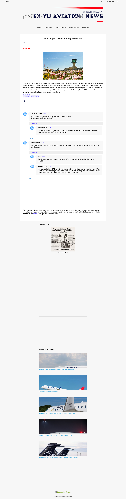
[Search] (118, 1)
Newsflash (35, 96)
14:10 (43, 156)
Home (7, 1)
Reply (31, 138)
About (39, 27)
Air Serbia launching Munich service (48, 391)
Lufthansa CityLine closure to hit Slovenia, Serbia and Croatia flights (57, 413)
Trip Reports (60, 27)
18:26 (49, 128)
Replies (35, 123)
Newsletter (74, 27)
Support (85, 27)
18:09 (44, 114)
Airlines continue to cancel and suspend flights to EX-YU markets (56, 435)
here (35, 214)
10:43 (42, 143)
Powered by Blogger (63, 492)
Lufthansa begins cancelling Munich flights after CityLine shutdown (56, 369)
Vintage (48, 27)
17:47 (49, 166)
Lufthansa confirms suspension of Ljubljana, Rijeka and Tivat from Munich (58, 457)
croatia (26, 96)
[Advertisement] (63, 270)
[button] (24, 43)
